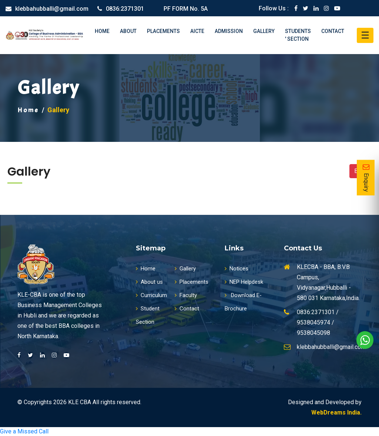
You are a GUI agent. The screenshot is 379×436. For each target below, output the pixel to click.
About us (149, 282)
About (128, 31)
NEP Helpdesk (244, 282)
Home (102, 31)
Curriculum (151, 295)
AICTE (197, 31)
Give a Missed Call (24, 431)
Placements (163, 31)
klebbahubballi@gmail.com (51, 8)
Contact (332, 31)
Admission (229, 31)
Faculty (186, 295)
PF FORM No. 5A (186, 8)
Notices (236, 268)
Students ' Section (298, 35)
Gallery (264, 31)
